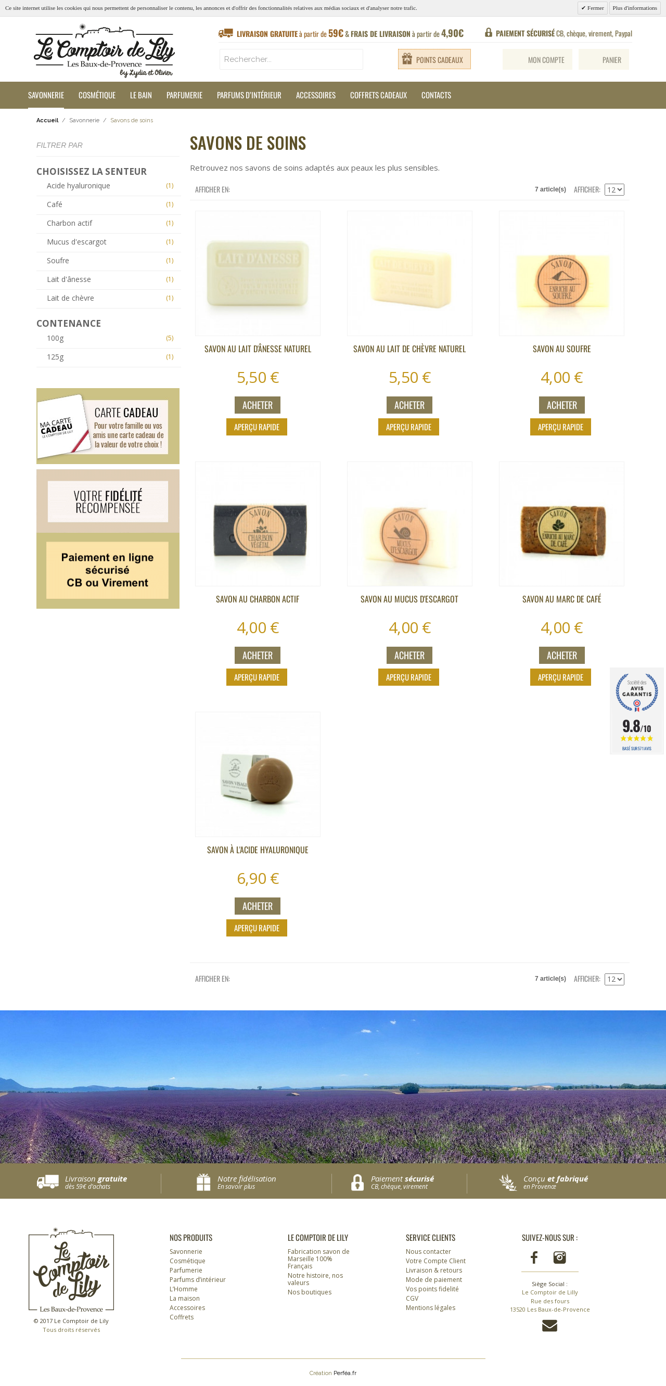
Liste (258, 189)
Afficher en (211, 189)
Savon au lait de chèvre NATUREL (409, 348)
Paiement (419, 1182)
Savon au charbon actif (257, 599)
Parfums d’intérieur (249, 94)
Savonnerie (46, 94)
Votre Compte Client (436, 1260)
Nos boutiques (309, 1292)
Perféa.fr (345, 1373)
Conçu (571, 1182)
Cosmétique (97, 94)
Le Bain (141, 94)
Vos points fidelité (432, 1289)
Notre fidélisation (271, 1182)
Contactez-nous (549, 1325)
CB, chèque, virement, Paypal (564, 33)
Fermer (595, 8)
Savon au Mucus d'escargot (409, 599)
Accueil (47, 120)
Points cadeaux (439, 59)
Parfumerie (184, 94)
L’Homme (184, 1289)
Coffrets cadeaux (378, 94)
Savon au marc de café (561, 599)
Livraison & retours (434, 1270)
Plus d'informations (635, 8)
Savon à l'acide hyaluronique (258, 849)
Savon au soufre (562, 348)
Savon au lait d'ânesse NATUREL (257, 348)
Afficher (586, 189)
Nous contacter (428, 1251)
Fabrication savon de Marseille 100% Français (319, 1258)
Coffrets (182, 1317)
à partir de (350, 33)
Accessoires (316, 94)
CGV (412, 1298)
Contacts (436, 94)
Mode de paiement (434, 1279)
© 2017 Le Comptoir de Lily (71, 1325)
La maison (185, 1298)
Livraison (113, 1182)
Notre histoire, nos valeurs (315, 1279)
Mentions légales (430, 1307)
